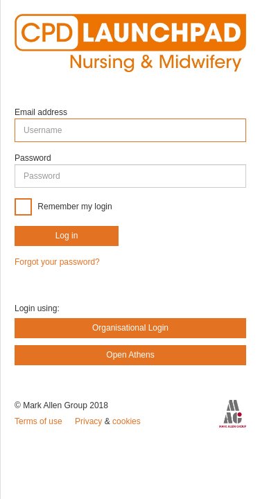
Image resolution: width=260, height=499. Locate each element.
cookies (126, 421)
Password (33, 158)
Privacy (90, 421)
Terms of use (39, 421)
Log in (66, 235)
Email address (41, 112)
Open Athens (130, 355)
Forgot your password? (57, 262)
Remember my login (73, 206)
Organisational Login (130, 328)
